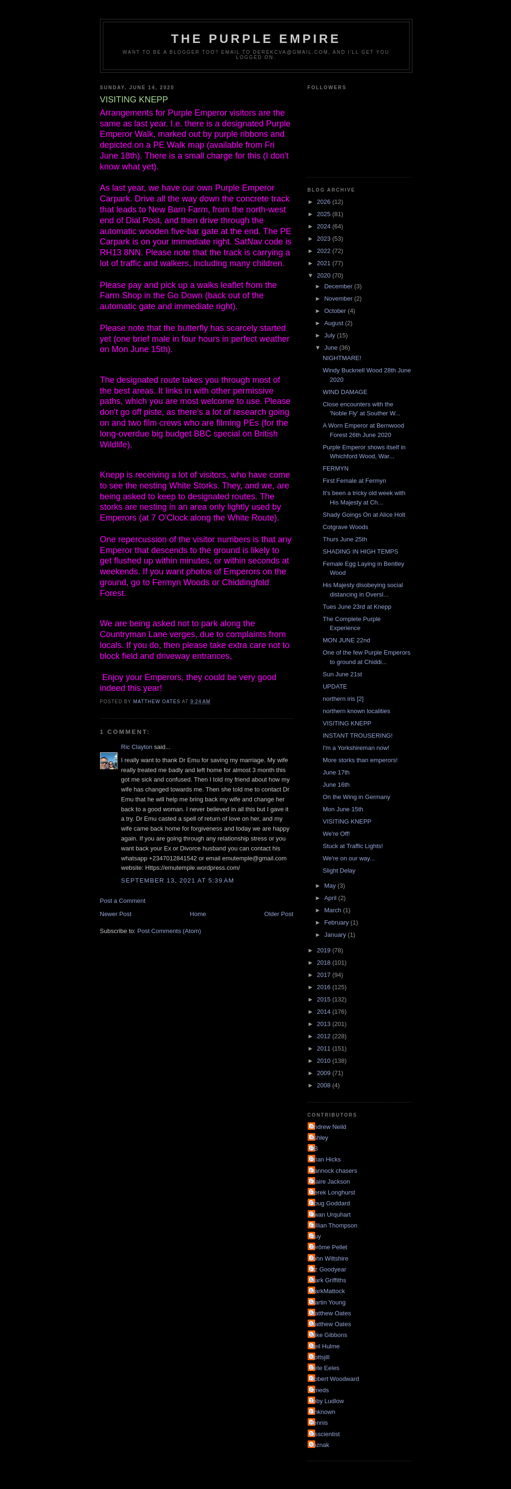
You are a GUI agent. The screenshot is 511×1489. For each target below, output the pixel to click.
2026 (325, 201)
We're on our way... (349, 858)
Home (198, 913)
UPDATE (335, 686)
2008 (325, 1085)
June (331, 347)
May (330, 885)
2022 (325, 250)
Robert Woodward (335, 1378)
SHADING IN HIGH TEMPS (360, 551)
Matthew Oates (330, 1313)
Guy (315, 1236)
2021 (325, 263)
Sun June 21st (342, 674)
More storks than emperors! (360, 760)
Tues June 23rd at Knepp (357, 606)
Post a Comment (123, 900)
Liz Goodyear (328, 1269)
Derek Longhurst (332, 1192)
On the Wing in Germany (356, 796)
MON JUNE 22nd (346, 640)
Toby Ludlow (327, 1401)
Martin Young (328, 1302)
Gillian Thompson (334, 1225)
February (337, 922)
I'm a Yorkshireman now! (356, 747)
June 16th (336, 784)
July (330, 335)
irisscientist (325, 1434)
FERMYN (336, 468)
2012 (325, 1036)
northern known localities (356, 711)
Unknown (322, 1411)
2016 (325, 987)
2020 (325, 275)
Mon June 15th (343, 809)
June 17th (336, 772)
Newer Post (116, 913)
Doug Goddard (330, 1203)
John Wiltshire (329, 1258)
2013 (325, 1023)
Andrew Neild (328, 1126)
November (339, 298)
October (336, 310)
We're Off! (336, 833)
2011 (325, 1048)
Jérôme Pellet (328, 1247)
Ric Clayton (136, 746)
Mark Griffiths (328, 1280)
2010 (325, 1060)
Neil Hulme (325, 1346)
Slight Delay (339, 870)
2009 (325, 1073)
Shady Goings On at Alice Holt (364, 514)
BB (314, 1148)
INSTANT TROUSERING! (358, 735)
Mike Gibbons (328, 1334)
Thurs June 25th (345, 539)
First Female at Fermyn (354, 480)
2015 (325, 999)
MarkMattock (327, 1291)
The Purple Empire (256, 39)
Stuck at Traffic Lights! (353, 846)
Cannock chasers (333, 1170)
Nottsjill (320, 1357)
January (336, 934)
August (334, 323)
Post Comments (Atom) (169, 930)
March (333, 910)
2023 (325, 238)
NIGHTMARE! (342, 358)
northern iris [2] (343, 698)
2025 (325, 214)
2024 (325, 226)
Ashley (319, 1137)
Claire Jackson (330, 1181)
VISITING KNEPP (347, 723)
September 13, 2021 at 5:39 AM (178, 880)
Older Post (278, 913)
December (339, 286)
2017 (325, 974)
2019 (325, 950)
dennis (319, 1422)
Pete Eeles (325, 1367)
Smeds (319, 1390)
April (331, 897)
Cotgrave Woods (346, 526)
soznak (319, 1444)
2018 (325, 962)
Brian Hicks (325, 1159)
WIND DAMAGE (345, 391)
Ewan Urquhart (330, 1214)
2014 (325, 1011)
